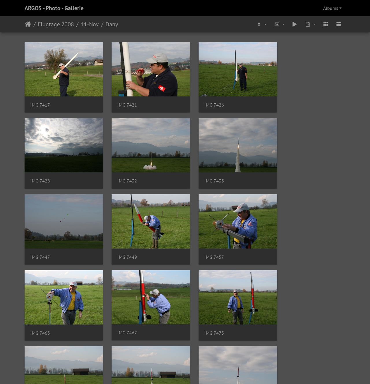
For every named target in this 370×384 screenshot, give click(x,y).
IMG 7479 (122, 320)
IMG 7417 (40, 102)
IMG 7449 (287, 174)
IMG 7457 (40, 247)
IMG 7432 (40, 174)
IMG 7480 (205, 320)
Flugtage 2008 (56, 24)
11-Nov (90, 24)
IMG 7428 (287, 102)
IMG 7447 (205, 174)
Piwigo (197, 372)
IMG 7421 (122, 102)
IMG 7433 (122, 174)
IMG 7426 (205, 102)
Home (28, 24)
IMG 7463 (122, 247)
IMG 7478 (40, 320)
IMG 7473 (287, 247)
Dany (112, 24)
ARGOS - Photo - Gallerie (54, 8)
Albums (330, 8)
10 (199, 350)
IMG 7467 (205, 247)
